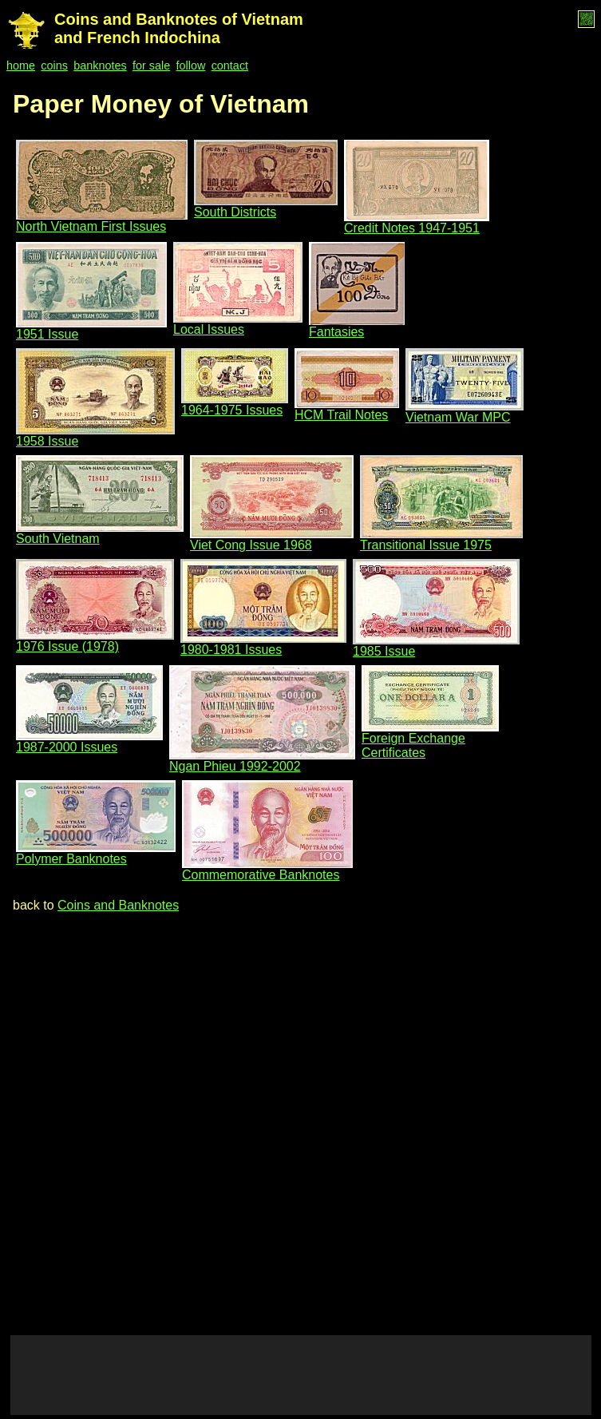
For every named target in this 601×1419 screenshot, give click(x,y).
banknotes (99, 65)
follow (191, 65)
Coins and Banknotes (118, 905)
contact (230, 65)
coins (54, 65)
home (20, 65)
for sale (151, 65)
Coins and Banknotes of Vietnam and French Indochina (178, 28)
